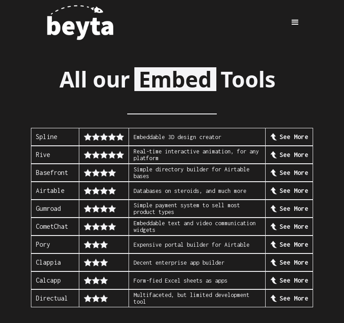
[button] (295, 22)
